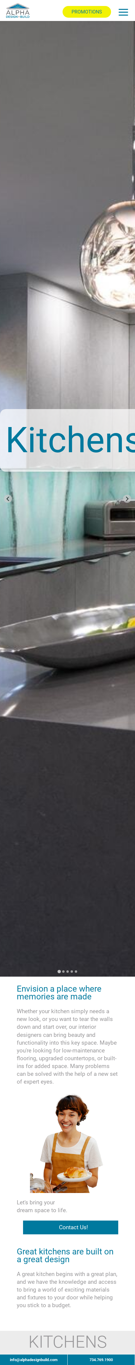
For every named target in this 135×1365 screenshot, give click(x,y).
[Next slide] (127, 499)
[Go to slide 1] (59, 971)
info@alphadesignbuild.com (33, 1360)
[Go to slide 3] (67, 971)
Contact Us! (73, 1227)
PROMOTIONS (87, 12)
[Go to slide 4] (72, 971)
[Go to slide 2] (63, 971)
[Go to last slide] (8, 499)
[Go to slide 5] (76, 971)
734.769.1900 (101, 1360)
